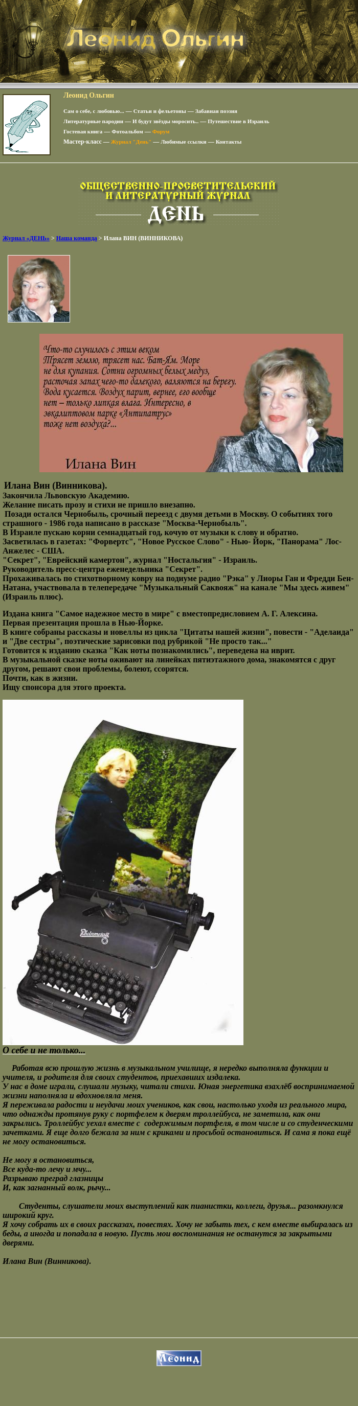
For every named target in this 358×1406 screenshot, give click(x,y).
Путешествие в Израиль (238, 121)
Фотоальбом (127, 131)
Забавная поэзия (216, 111)
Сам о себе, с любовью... (93, 111)
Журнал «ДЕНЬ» (26, 238)
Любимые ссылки (183, 142)
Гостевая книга (82, 131)
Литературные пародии (93, 121)
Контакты (229, 142)
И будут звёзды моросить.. (165, 121)
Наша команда (76, 238)
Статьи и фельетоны (159, 111)
